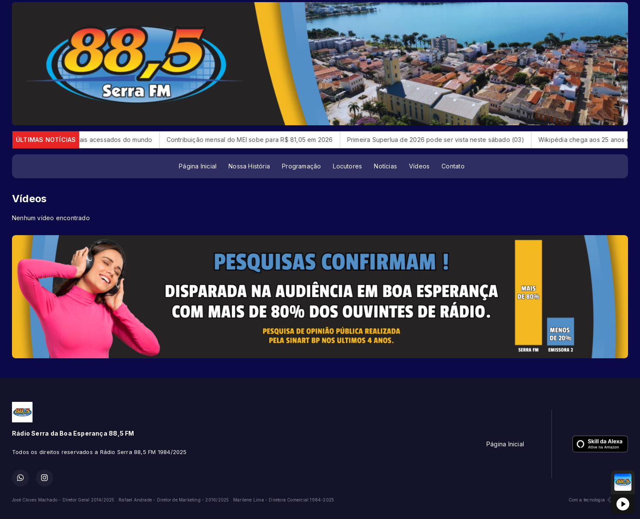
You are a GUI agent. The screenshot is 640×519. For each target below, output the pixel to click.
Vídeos (419, 166)
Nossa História (249, 166)
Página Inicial (197, 166)
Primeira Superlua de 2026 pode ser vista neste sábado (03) (445, 139)
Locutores (347, 166)
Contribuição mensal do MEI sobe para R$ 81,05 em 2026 (259, 139)
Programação (301, 166)
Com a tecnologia (598, 500)
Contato (452, 166)
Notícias (385, 166)
